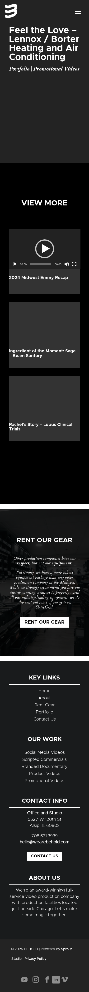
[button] (44, 248)
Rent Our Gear (44, 622)
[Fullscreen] (74, 264)
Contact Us (44, 719)
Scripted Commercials (44, 760)
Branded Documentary (45, 767)
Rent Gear (44, 705)
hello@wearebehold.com (44, 842)
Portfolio (19, 68)
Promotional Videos (56, 68)
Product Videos (44, 774)
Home (44, 691)
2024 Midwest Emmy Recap (38, 278)
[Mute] (66, 264)
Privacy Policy (35, 959)
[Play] (15, 264)
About (44, 698)
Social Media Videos (44, 752)
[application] (44, 249)
